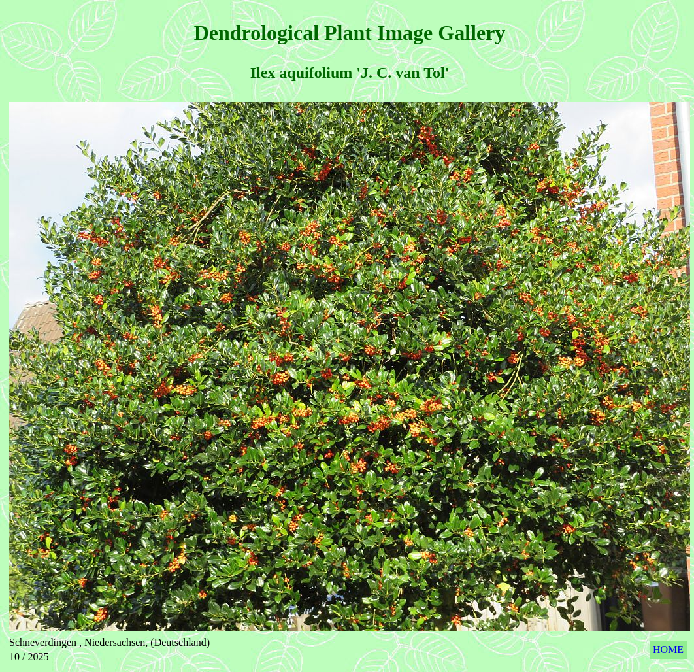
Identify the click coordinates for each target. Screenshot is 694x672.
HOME (668, 649)
